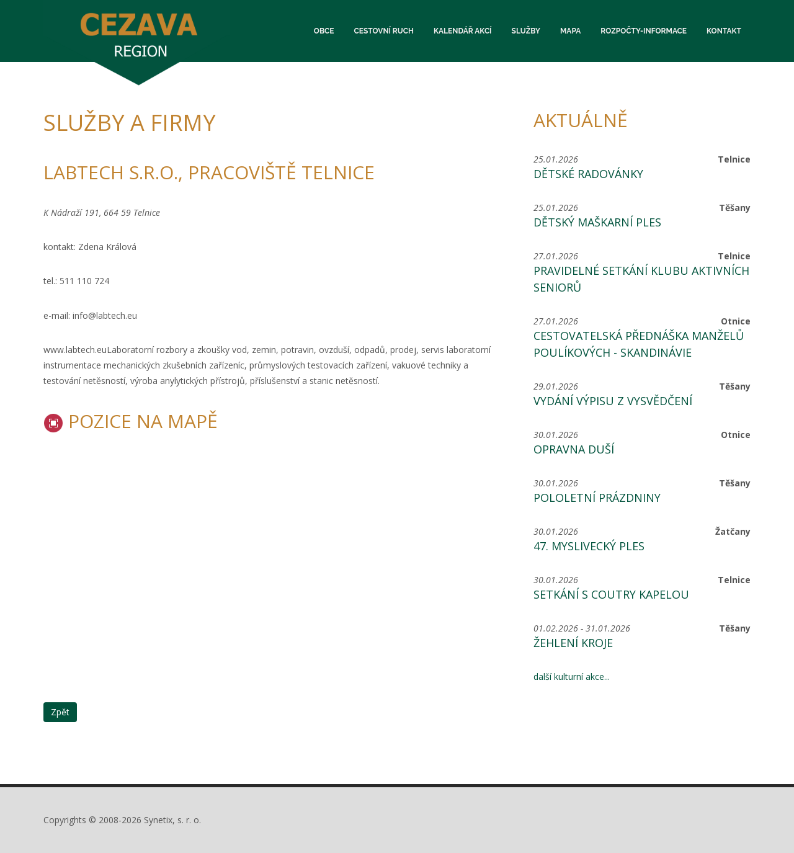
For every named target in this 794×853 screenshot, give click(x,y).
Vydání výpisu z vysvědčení (612, 400)
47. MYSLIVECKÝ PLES (589, 545)
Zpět (60, 712)
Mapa (570, 31)
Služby (526, 31)
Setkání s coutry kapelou (611, 594)
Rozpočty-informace (643, 31)
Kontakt (724, 31)
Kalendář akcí (463, 31)
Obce (324, 31)
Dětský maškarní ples (597, 222)
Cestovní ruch (384, 31)
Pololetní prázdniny (597, 497)
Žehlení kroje (573, 642)
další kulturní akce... (571, 676)
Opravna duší (573, 449)
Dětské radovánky (588, 173)
